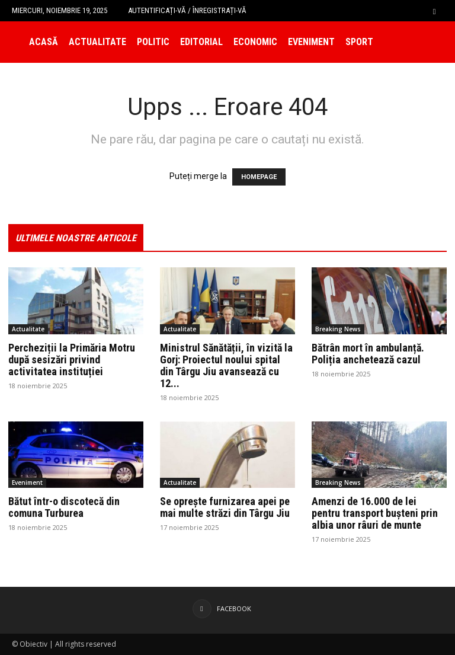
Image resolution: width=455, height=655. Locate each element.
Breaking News (338, 329)
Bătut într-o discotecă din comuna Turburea (64, 507)
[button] (434, 10)
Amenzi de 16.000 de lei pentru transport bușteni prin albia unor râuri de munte (375, 513)
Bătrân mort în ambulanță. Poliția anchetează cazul (368, 353)
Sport (359, 41)
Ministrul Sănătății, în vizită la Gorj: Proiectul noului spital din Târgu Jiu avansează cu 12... (226, 365)
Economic (255, 41)
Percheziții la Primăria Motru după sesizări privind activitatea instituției (71, 359)
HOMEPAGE (259, 177)
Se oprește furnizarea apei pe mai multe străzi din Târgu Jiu (225, 507)
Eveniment (311, 41)
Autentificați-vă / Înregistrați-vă (187, 10)
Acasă (43, 41)
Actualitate (97, 41)
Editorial (201, 41)
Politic (153, 41)
